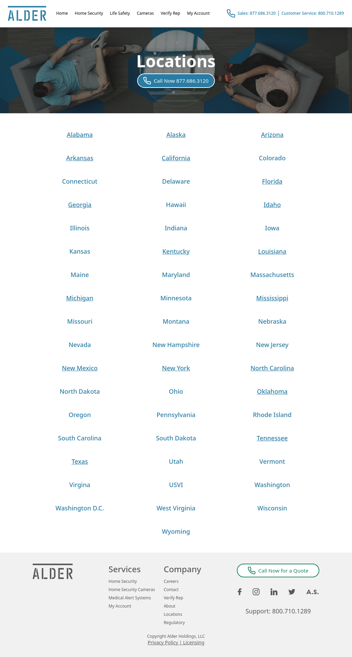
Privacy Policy (162, 642)
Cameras (145, 13)
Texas (80, 461)
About (169, 606)
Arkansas (80, 158)
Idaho (272, 204)
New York (176, 368)
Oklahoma (272, 391)
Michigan (79, 298)
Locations (173, 614)
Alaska (176, 134)
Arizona (272, 134)
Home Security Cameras (132, 589)
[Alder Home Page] (27, 13)
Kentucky (176, 251)
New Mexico (80, 368)
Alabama (80, 134)
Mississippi (272, 298)
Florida (272, 181)
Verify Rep (170, 13)
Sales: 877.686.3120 (257, 13)
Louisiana (272, 251)
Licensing (194, 642)
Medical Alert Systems (130, 598)
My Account (198, 13)
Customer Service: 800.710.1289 (313, 13)
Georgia (79, 204)
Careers (171, 581)
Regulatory (174, 622)
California (176, 158)
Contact (171, 589)
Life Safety (120, 13)
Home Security (89, 13)
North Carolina (272, 368)
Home (62, 13)
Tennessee (272, 438)
